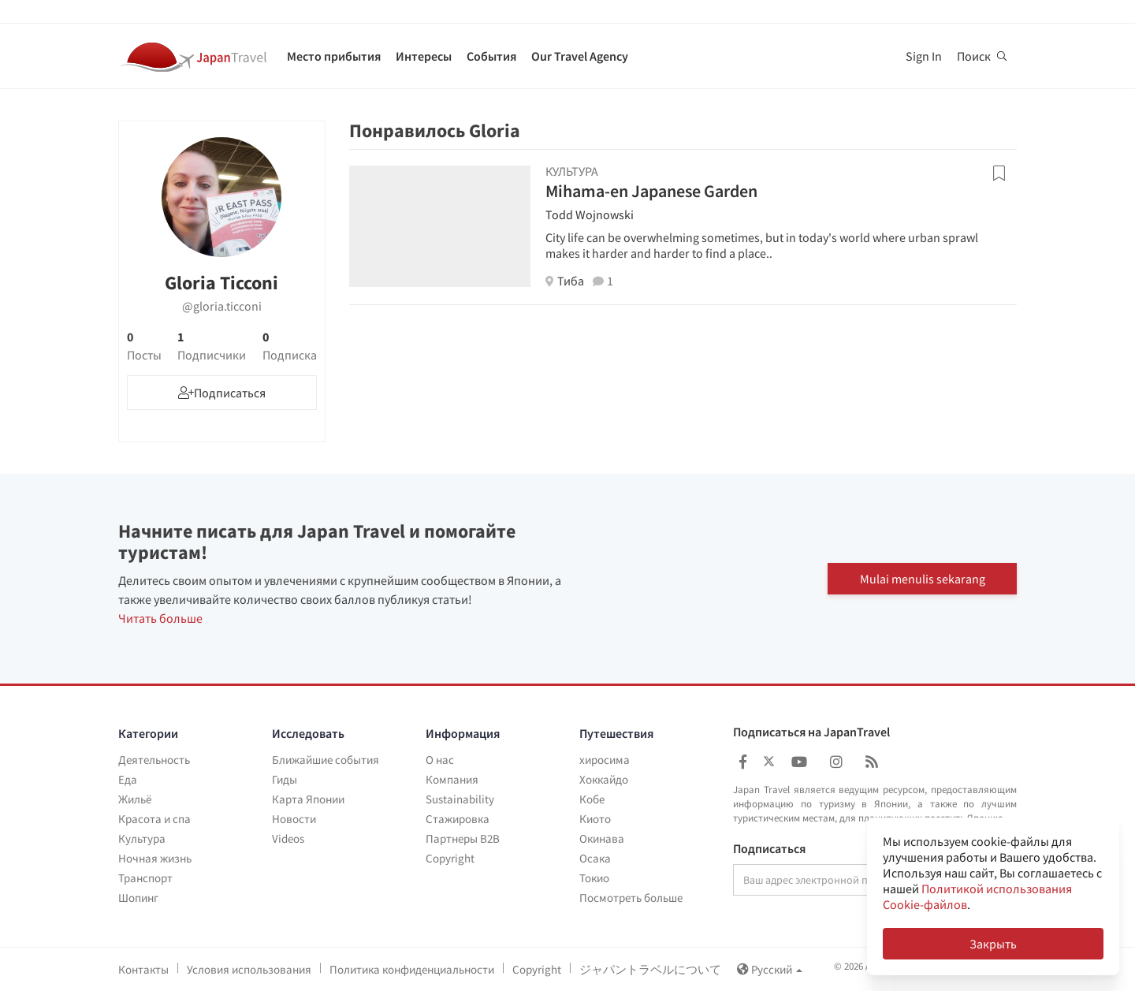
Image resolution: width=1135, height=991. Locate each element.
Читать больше (160, 618)
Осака (595, 858)
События (491, 56)
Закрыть (993, 944)
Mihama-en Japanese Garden (651, 191)
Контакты (143, 969)
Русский (769, 969)
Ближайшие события (325, 759)
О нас (440, 759)
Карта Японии (308, 799)
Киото (595, 818)
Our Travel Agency (579, 56)
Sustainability (460, 799)
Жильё (134, 799)
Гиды (284, 779)
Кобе (592, 799)
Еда (127, 779)
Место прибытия (334, 56)
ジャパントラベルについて (650, 969)
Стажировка (457, 818)
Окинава (601, 838)
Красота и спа (154, 818)
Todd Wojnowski (589, 214)
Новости (294, 818)
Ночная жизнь (155, 858)
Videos (288, 838)
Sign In (924, 56)
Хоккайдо (603, 779)
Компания (452, 779)
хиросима (604, 759)
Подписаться (769, 849)
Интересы (424, 56)
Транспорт (145, 877)
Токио (594, 877)
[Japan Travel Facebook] (743, 762)
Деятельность (154, 759)
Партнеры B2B (463, 838)
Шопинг (138, 897)
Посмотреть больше (631, 897)
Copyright (450, 858)
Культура (142, 838)
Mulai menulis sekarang (922, 579)
